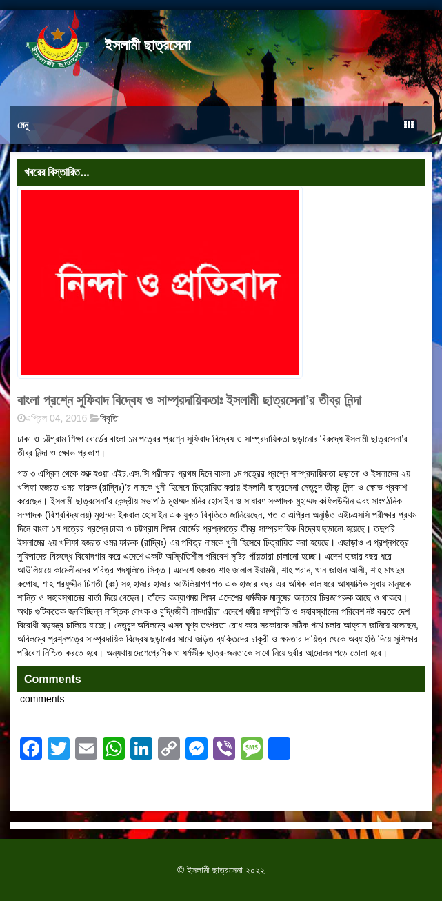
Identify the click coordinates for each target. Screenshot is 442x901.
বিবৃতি (109, 418)
